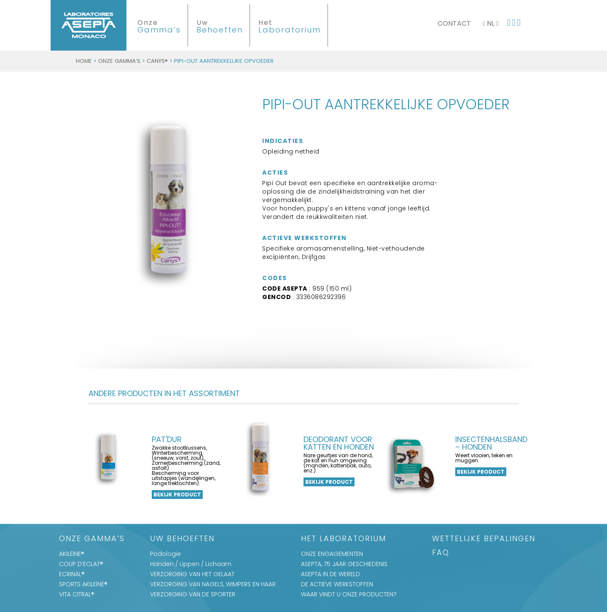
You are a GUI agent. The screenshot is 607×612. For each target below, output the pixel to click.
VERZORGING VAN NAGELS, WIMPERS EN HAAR (213, 584)
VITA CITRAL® (76, 594)
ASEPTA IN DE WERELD (330, 574)
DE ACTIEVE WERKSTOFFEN (337, 584)
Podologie (165, 554)
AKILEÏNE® (71, 554)
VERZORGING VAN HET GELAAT (192, 574)
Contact (454, 23)
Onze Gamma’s (119, 61)
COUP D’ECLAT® (81, 564)
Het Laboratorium (343, 539)
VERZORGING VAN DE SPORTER (192, 594)
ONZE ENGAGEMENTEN (332, 554)
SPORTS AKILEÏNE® (83, 584)
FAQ (440, 553)
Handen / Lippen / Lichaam (190, 564)
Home (84, 61)
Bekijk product (177, 494)
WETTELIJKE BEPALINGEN (483, 539)
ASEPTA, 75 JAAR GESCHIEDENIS (344, 564)
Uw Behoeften (182, 539)
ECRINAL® (72, 574)
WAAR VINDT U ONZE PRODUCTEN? (349, 594)
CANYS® (157, 61)
